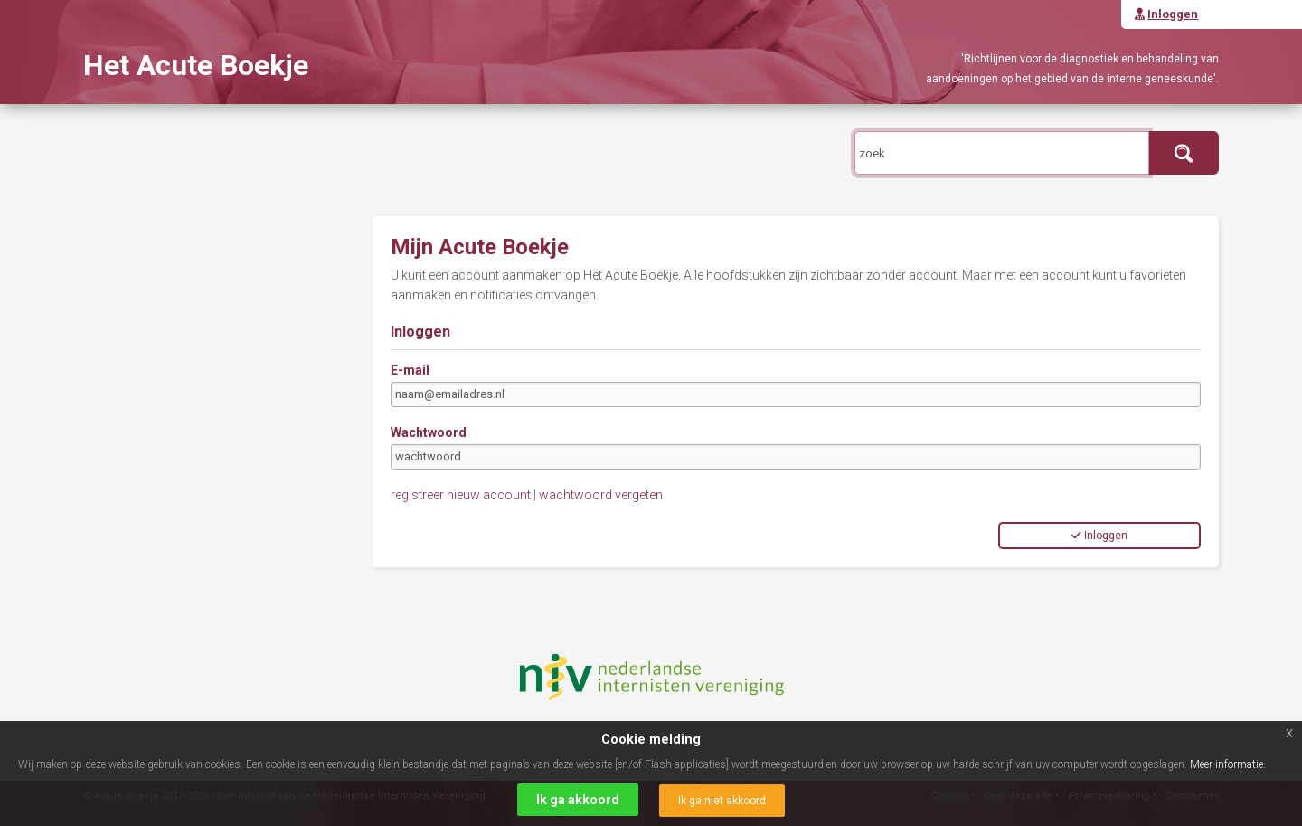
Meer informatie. (1228, 764)
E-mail (410, 370)
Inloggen (1099, 535)
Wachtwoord (429, 432)
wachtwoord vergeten (601, 495)
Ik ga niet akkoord (722, 800)
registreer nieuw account (461, 495)
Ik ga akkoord (577, 800)
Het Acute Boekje (195, 65)
